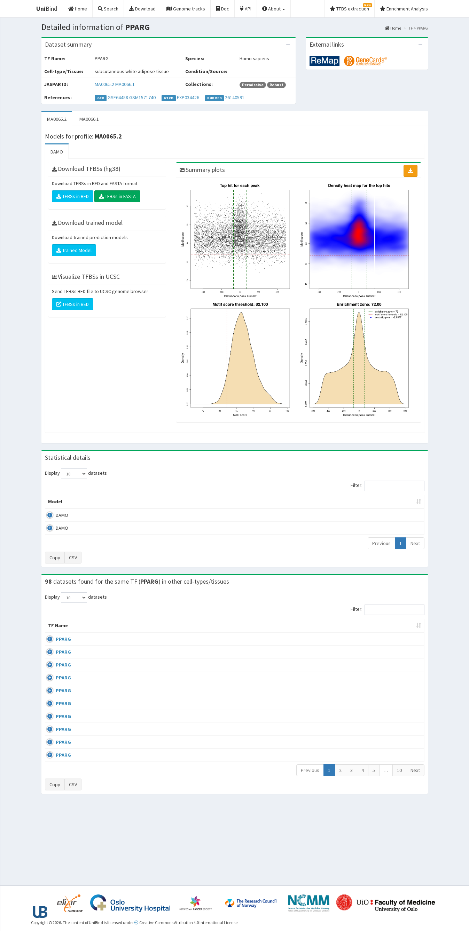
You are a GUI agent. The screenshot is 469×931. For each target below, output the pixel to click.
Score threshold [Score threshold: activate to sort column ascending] (292, 501)
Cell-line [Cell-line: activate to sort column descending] (87, 632)
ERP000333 (367, 646)
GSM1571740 (142, 97)
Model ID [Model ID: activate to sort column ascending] (142, 501)
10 (399, 849)
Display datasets (76, 473)
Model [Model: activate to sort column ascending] (55, 501)
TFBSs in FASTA (117, 196)
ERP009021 (367, 666)
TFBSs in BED (72, 196)
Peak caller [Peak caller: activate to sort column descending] (96, 501)
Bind (46, 9)
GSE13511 (366, 686)
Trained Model (74, 250)
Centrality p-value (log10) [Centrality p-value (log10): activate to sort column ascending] (366, 501)
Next (415, 543)
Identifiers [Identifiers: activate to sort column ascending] (368, 632)
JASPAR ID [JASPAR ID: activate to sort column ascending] (402, 629)
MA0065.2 (104, 84)
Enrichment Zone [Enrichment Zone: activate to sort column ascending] (193, 501)
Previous (381, 543)
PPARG (55, 646)
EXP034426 (188, 97)
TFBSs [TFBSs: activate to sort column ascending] (246, 501)
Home (393, 28)
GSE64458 (118, 97)
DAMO (56, 152)
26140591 (234, 97)
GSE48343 (366, 807)
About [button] (273, 9)
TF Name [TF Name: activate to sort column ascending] (54, 629)
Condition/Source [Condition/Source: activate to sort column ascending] (179, 632)
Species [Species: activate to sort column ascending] (332, 632)
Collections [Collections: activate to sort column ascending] (291, 632)
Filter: (387, 486)
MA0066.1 (125, 84)
